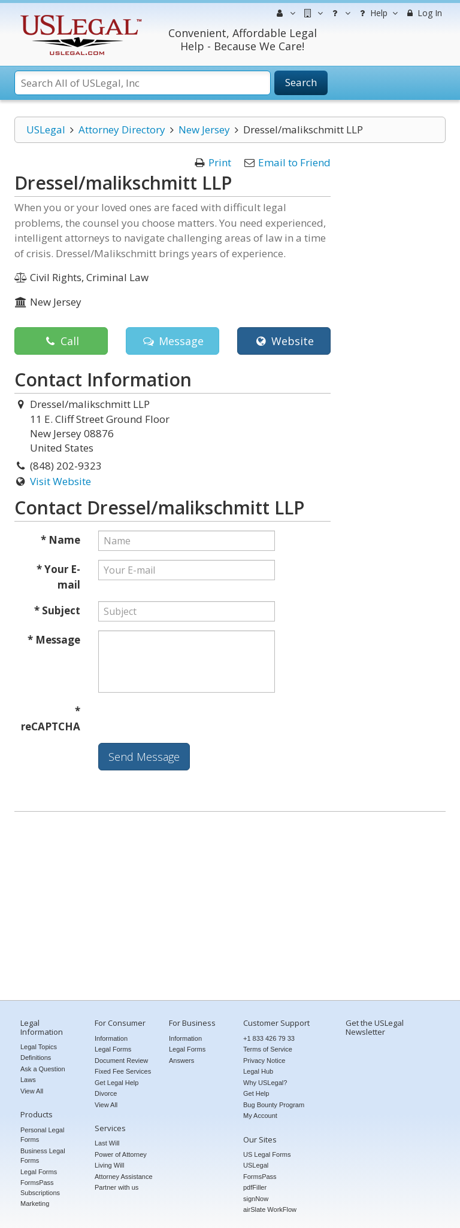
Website (283, 341)
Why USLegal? (265, 1082)
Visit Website (60, 481)
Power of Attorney (121, 1154)
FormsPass (260, 1176)
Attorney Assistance (124, 1176)
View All (31, 1091)
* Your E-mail (58, 577)
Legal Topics (38, 1046)
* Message (54, 640)
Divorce (106, 1093)
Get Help (256, 1093)
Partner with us (116, 1187)
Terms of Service (267, 1049)
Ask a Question (42, 1068)
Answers (181, 1060)
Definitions (35, 1057)
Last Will (107, 1143)
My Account (260, 1115)
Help (377, 13)
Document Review (121, 1060)
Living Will (110, 1165)
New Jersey (204, 129)
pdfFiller (255, 1187)
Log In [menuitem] (423, 13)
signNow (255, 1198)
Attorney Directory (121, 129)
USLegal (45, 129)
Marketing (34, 1203)
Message (172, 341)
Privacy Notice (264, 1060)
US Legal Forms (266, 1154)
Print (219, 162)
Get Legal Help (116, 1082)
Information (111, 1038)
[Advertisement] (230, 907)
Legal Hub (258, 1071)
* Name (60, 540)
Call (60, 341)
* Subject (57, 610)
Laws (28, 1079)
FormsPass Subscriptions (40, 1187)
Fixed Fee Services (123, 1071)
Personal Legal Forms (42, 1135)
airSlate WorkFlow (269, 1209)
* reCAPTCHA (50, 718)
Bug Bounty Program (273, 1104)
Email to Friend (294, 162)
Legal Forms (38, 1171)
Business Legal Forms (42, 1156)
